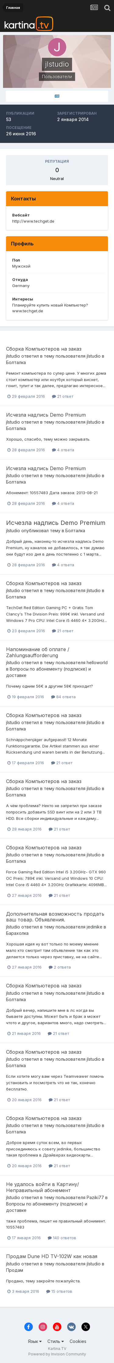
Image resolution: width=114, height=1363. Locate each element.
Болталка (16, 362)
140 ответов (62, 1237)
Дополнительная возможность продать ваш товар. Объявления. (55, 917)
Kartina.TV (57, 1348)
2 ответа (60, 967)
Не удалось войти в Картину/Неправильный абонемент (42, 1187)
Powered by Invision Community (57, 1354)
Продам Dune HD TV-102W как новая (51, 1256)
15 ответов (59, 1291)
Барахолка (17, 933)
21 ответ (62, 396)
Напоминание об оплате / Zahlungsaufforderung (37, 652)
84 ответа (63, 696)
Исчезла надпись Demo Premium (46, 415)
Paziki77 (95, 1197)
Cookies (78, 1341)
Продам (14, 1270)
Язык (35, 1341)
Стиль (55, 1341)
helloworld (97, 662)
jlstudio (13, 356)
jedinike (94, 926)
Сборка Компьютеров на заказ (43, 349)
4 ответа (63, 449)
